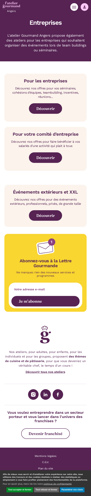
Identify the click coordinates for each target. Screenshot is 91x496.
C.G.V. (45, 462)
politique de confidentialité (57, 484)
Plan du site (45, 468)
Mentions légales (45, 456)
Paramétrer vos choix (72, 489)
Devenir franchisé (45, 433)
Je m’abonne (30, 301)
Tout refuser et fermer (46, 489)
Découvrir (45, 108)
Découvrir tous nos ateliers (45, 372)
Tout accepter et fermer (19, 489)
